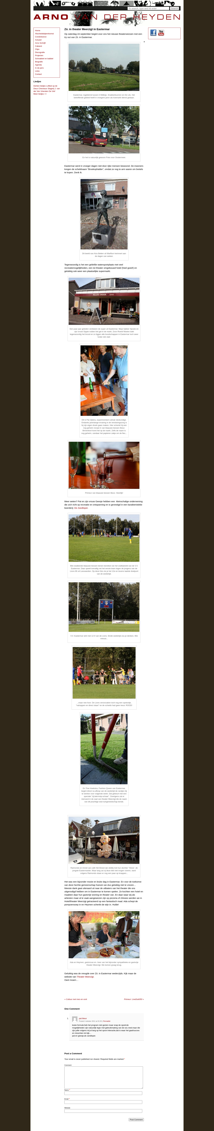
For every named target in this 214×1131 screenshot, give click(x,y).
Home (37, 30)
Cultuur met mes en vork (75, 999)
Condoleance (41, 37)
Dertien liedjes (39, 86)
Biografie (39, 62)
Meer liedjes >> (40, 94)
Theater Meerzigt (85, 976)
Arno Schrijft (40, 43)
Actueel (38, 40)
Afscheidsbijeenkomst (44, 34)
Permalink (106, 1021)
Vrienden (44, 91)
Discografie (40, 52)
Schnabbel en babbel (44, 58)
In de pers (39, 68)
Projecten (39, 55)
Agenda (38, 65)
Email (66, 1099)
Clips (37, 49)
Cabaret (38, 46)
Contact (38, 74)
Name (66, 1090)
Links (37, 71)
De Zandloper (81, 508)
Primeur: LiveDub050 (134, 999)
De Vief (52, 91)
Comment (67, 1065)
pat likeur (83, 1018)
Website (67, 1108)
